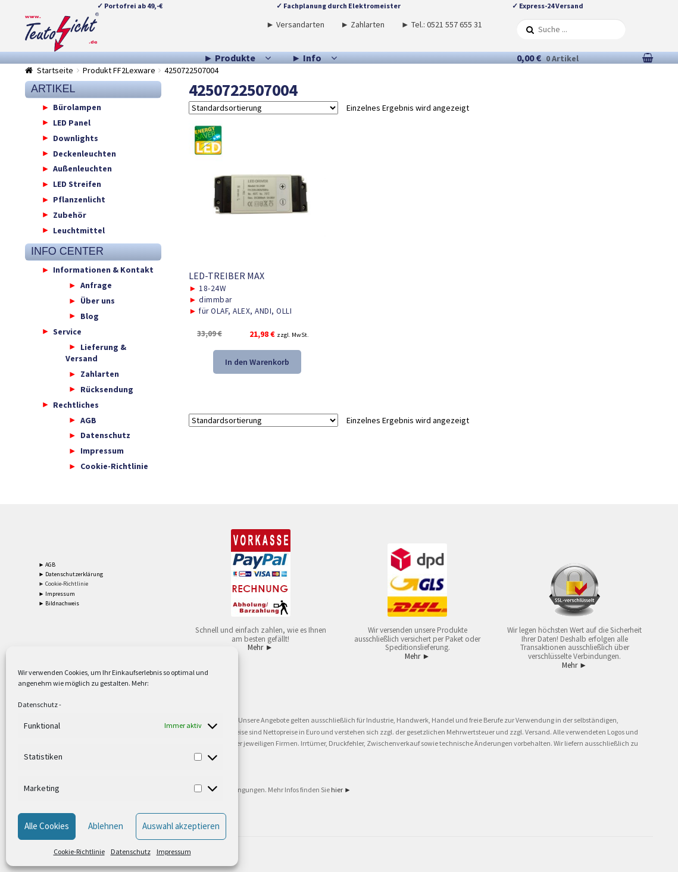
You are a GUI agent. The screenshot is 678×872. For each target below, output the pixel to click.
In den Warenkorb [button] (257, 362)
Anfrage (96, 285)
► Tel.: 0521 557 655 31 (441, 24)
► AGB (47, 564)
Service (67, 331)
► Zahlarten (362, 24)
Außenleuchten (82, 168)
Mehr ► (260, 647)
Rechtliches (76, 404)
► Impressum (57, 594)
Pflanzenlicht (79, 199)
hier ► (341, 789)
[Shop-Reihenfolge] (263, 107)
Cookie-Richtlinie (79, 851)
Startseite (55, 70)
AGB (88, 419)
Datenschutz (38, 704)
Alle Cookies (46, 826)
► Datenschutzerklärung (71, 574)
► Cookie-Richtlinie (64, 583)
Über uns (97, 300)
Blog (89, 315)
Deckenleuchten (84, 153)
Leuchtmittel (79, 229)
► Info (306, 58)
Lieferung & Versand (95, 352)
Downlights (75, 137)
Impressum (174, 851)
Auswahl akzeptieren (181, 826)
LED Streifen (77, 184)
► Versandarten (295, 24)
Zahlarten (99, 373)
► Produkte (229, 58)
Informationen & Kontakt (103, 269)
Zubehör (69, 214)
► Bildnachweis (59, 603)
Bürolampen (77, 107)
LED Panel (71, 122)
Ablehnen (105, 826)
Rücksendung (106, 388)
